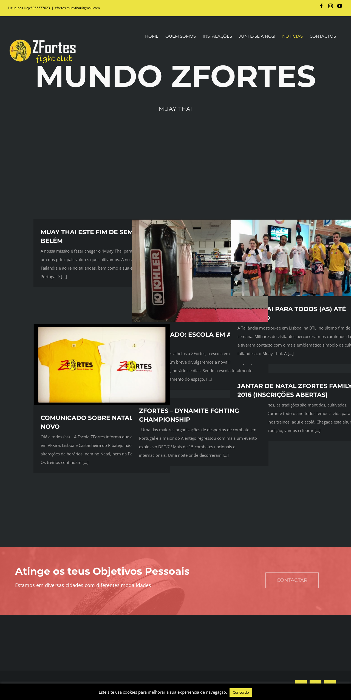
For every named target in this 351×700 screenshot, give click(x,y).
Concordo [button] (241, 692)
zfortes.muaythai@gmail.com (77, 7)
